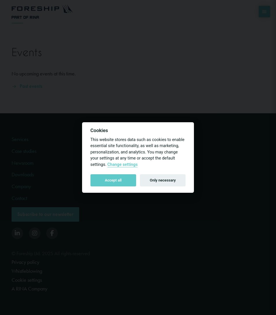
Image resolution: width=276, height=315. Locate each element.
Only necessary (163, 180)
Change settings (123, 164)
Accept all (113, 180)
